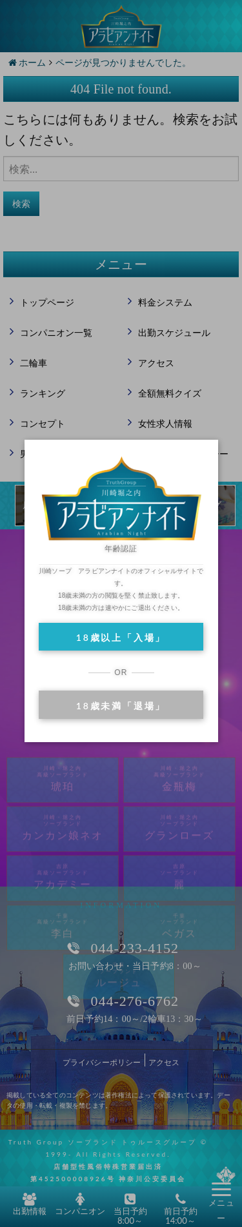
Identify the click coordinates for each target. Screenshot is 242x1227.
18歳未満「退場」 (121, 705)
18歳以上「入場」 (121, 637)
